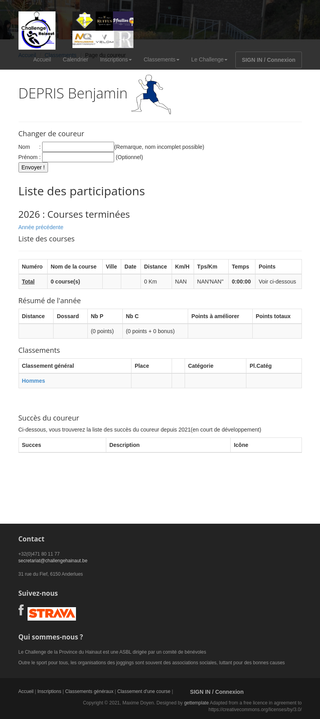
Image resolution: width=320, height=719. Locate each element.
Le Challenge (209, 59)
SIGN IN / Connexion (268, 60)
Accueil (42, 59)
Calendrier (76, 59)
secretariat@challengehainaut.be (53, 560)
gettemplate (196, 703)
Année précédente (40, 227)
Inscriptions (116, 59)
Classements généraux (89, 691)
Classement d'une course (143, 691)
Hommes (33, 381)
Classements (161, 59)
